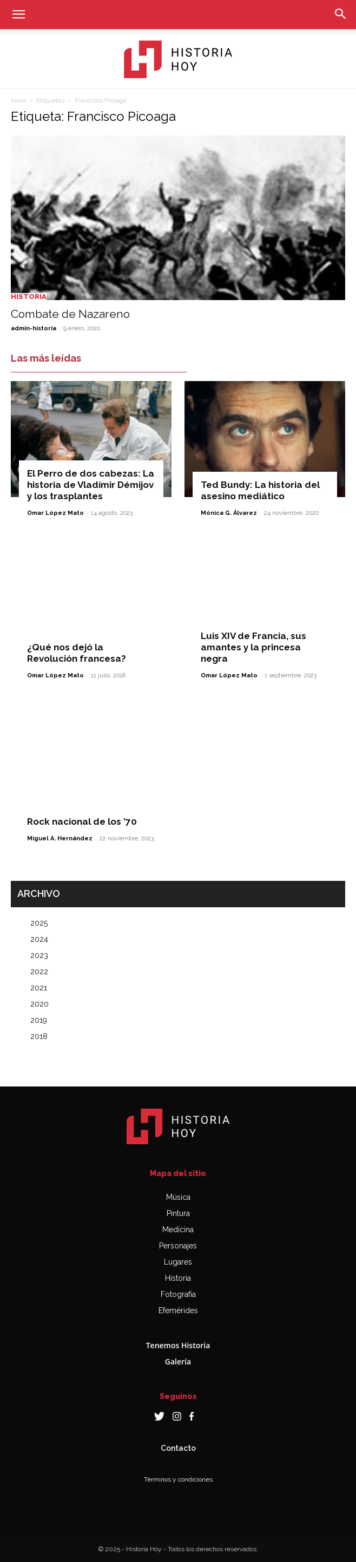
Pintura (178, 1213)
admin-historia (33, 328)
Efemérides (178, 1310)
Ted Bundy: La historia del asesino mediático (260, 490)
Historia (29, 296)
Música (178, 1197)
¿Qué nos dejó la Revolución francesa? (76, 653)
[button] (18, 14)
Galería (178, 1361)
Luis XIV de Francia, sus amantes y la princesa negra (253, 647)
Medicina (178, 1229)
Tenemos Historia (178, 1345)
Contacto (178, 1448)
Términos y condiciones (178, 1479)
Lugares (178, 1262)
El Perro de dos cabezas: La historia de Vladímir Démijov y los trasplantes (90, 484)
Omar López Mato (55, 513)
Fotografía (178, 1294)
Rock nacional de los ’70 (82, 821)
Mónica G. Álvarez (229, 513)
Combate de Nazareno (70, 314)
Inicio (18, 100)
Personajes (178, 1245)
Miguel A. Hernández (60, 838)
